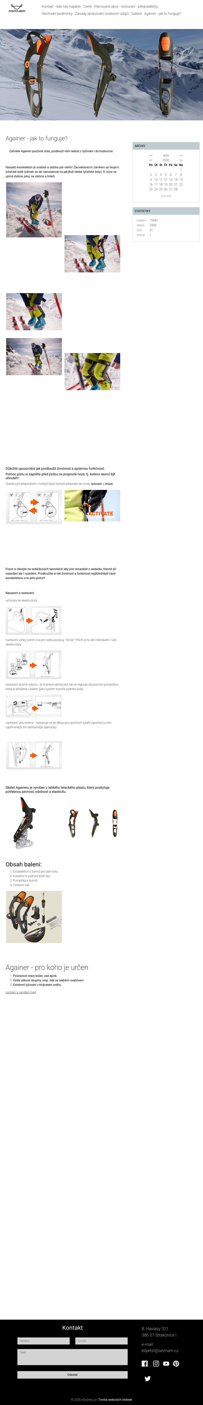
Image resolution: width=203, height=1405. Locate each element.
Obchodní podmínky (57, 13)
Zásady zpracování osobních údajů (102, 13)
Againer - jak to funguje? (162, 13)
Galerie (136, 13)
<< (150, 155)
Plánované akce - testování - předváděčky (126, 6)
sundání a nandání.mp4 (21, 992)
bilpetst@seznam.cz (160, 1350)
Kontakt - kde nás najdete (61, 6)
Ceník (87, 6)
